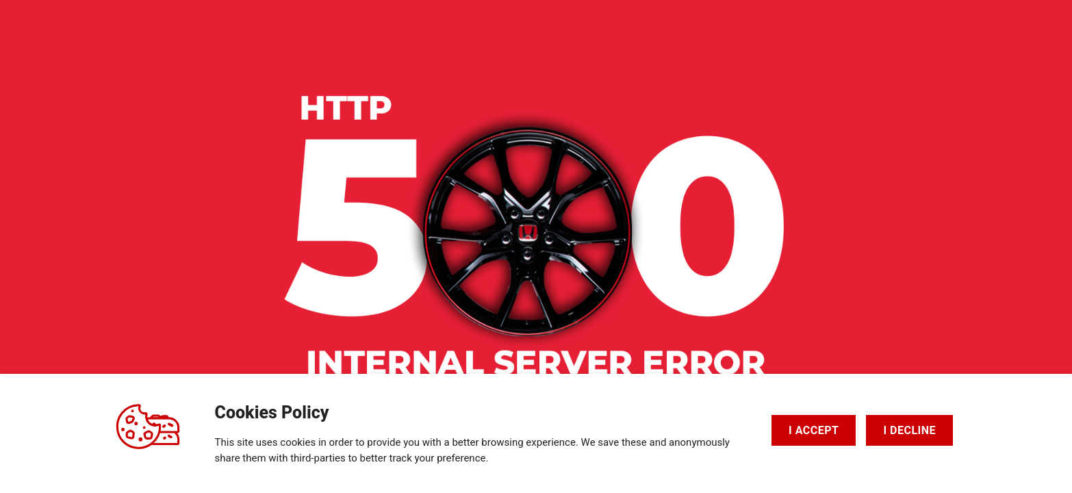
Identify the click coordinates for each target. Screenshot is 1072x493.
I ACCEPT (814, 430)
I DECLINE (909, 430)
